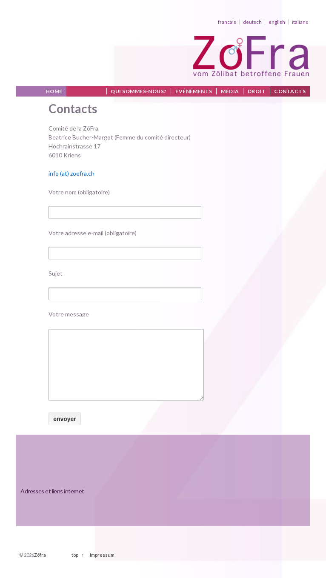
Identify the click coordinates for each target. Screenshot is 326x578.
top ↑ (77, 567)
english (277, 22)
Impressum (102, 567)
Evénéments (193, 91)
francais (227, 22)
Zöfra (40, 567)
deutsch (252, 22)
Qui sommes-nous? (139, 91)
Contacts (290, 91)
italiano (300, 22)
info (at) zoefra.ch (71, 173)
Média (230, 91)
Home (54, 91)
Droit (257, 91)
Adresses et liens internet (52, 503)
